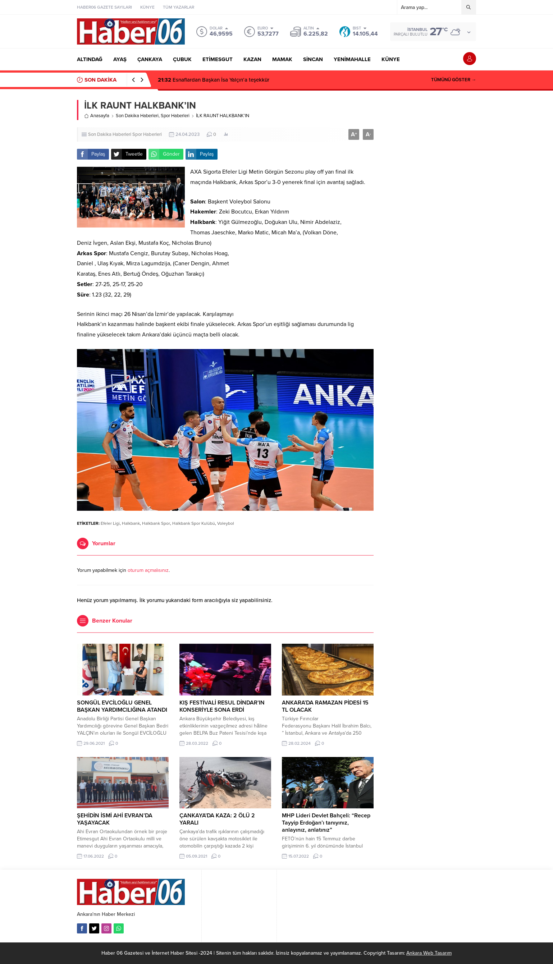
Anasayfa (96, 116)
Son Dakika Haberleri (137, 116)
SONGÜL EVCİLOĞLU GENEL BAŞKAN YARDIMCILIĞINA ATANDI (122, 706)
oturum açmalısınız (148, 570)
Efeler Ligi (110, 523)
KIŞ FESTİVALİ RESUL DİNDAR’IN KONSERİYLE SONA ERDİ (222, 706)
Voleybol (225, 523)
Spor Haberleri (175, 116)
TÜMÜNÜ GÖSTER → (453, 80)
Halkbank (131, 523)
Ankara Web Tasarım (429, 953)
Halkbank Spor (156, 523)
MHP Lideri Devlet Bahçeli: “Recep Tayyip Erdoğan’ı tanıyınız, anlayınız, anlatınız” (326, 823)
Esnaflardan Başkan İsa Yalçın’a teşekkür (213, 80)
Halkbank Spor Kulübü (193, 523)
